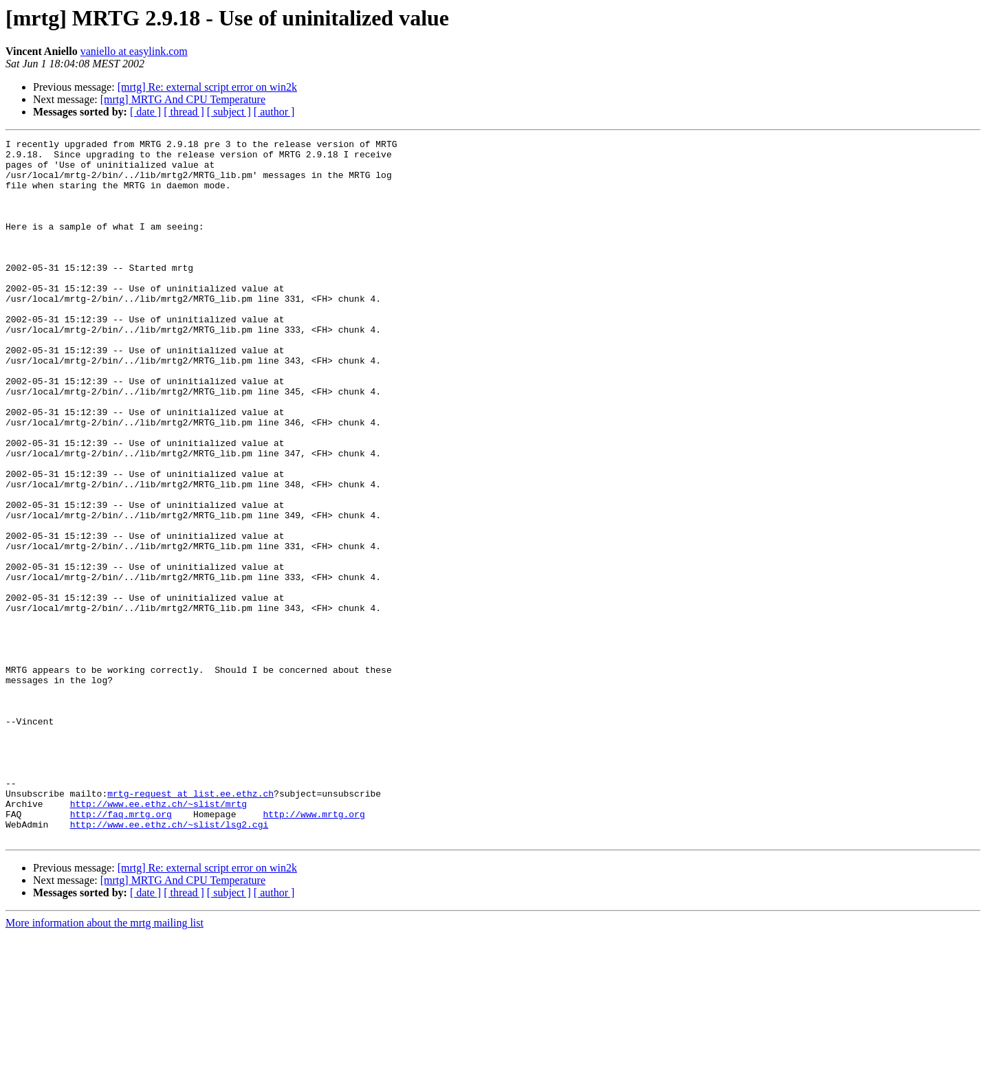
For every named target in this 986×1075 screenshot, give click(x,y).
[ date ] (145, 112)
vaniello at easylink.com (134, 51)
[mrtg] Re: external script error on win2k (207, 87)
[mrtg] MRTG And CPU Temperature (182, 99)
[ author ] (274, 112)
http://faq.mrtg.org (121, 950)
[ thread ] (184, 112)
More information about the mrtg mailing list (105, 1063)
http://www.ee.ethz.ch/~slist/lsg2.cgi (169, 962)
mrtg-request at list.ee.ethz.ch (190, 925)
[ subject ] (229, 112)
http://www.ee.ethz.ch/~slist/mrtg (158, 937)
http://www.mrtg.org (313, 950)
